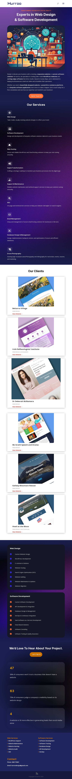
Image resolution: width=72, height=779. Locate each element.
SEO (9, 752)
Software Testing (45, 743)
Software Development (46, 741)
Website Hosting (13, 746)
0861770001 (15, 762)
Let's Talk (35, 654)
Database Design (44, 746)
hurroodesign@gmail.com (19, 765)
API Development (44, 749)
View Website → (17, 314)
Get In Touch (35, 96)
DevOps (41, 752)
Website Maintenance (15, 743)
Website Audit (13, 749)
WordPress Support (14, 741)
